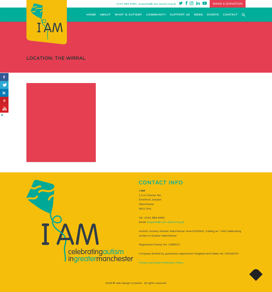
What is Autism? (128, 14)
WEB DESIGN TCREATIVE (129, 283)
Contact (230, 14)
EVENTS (213, 14)
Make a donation (228, 4)
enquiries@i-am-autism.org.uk (157, 3)
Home (91, 14)
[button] (243, 15)
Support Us (180, 14)
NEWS (198, 14)
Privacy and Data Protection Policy (161, 262)
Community (156, 14)
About (105, 14)
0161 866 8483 (127, 3)
